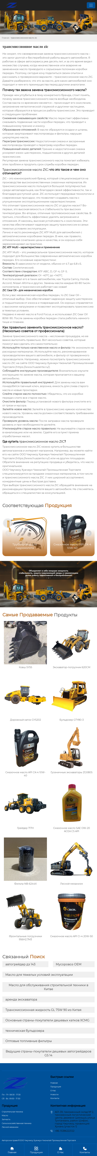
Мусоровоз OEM (68, 964)
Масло (5, 1115)
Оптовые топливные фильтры (28, 1041)
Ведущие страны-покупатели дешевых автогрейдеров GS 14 (48, 1053)
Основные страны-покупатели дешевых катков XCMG (47, 1020)
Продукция (55, 1087)
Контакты (54, 1098)
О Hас (53, 1090)
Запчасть (6, 1119)
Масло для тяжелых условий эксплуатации (39, 975)
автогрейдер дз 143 (20, 964)
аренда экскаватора (21, 999)
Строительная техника (12, 1112)
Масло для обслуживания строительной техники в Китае (48, 987)
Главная (5, 38)
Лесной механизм (10, 1127)
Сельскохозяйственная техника (16, 1123)
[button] (89, 533)
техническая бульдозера (24, 1031)
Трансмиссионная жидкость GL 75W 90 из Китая (43, 1010)
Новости (54, 1094)
